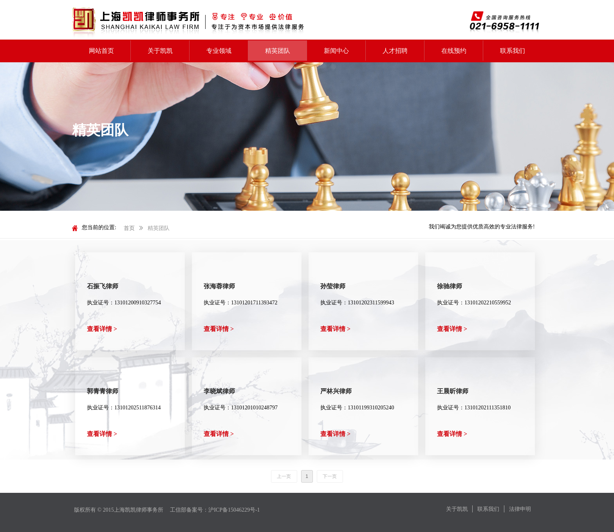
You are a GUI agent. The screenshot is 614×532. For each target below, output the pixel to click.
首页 (129, 228)
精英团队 (159, 228)
